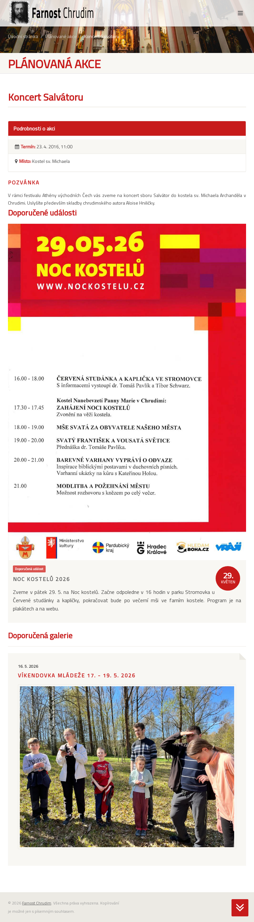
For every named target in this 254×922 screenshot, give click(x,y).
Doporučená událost (29, 568)
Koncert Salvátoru (101, 36)
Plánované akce (61, 36)
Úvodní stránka (23, 36)
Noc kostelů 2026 (41, 579)
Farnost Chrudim (36, 903)
